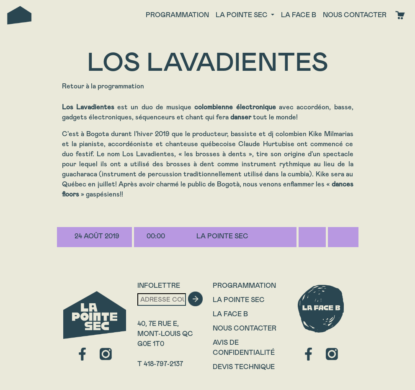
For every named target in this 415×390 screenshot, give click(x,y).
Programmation (177, 14)
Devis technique (244, 366)
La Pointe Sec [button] (242, 14)
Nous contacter (355, 14)
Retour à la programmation (103, 86)
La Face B (230, 314)
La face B (298, 14)
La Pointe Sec (239, 299)
